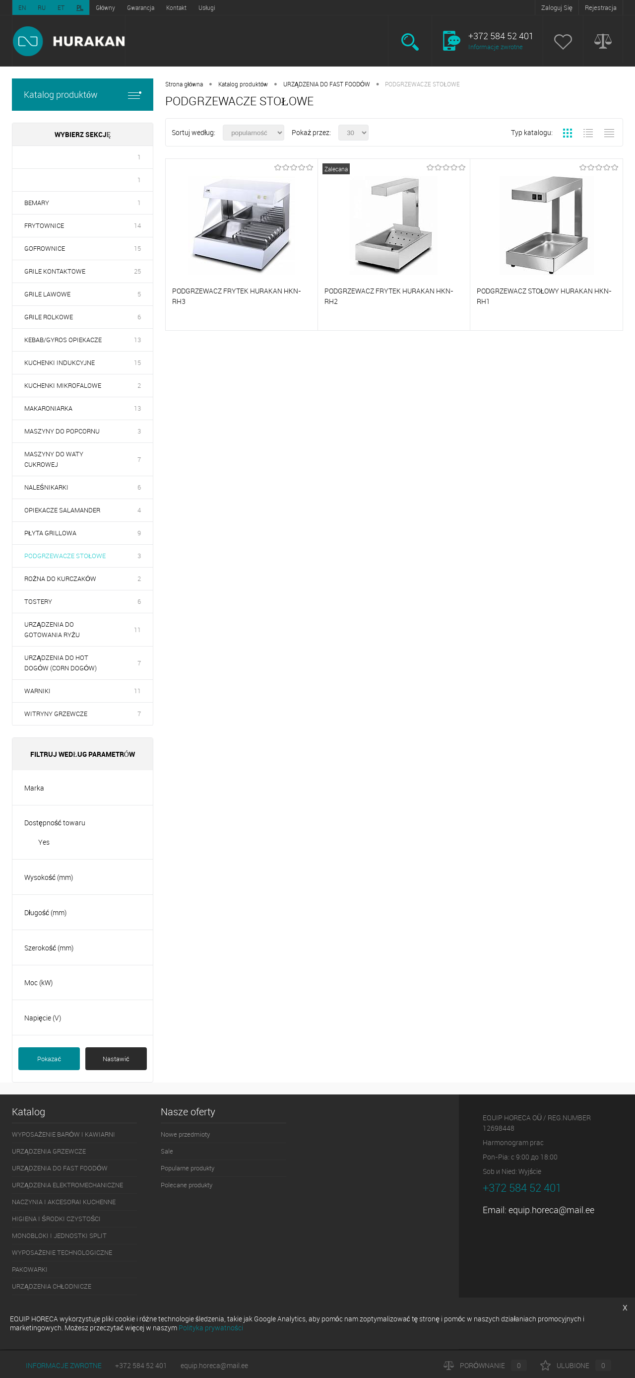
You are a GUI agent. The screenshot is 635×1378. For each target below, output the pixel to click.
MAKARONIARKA (48, 408)
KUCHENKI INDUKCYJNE (59, 362)
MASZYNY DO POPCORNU (62, 431)
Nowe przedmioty (185, 1134)
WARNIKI (37, 690)
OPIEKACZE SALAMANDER (62, 510)
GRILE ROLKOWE (48, 316)
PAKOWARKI (30, 1269)
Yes (44, 842)
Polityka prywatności (211, 1327)
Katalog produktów (82, 94)
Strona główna (184, 84)
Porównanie (485, 1365)
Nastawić (116, 1058)
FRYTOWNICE (44, 225)
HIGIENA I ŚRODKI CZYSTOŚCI (56, 1218)
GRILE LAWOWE (47, 294)
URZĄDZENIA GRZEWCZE (49, 1151)
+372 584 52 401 (141, 1365)
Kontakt (176, 7)
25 (137, 271)
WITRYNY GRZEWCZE (55, 713)
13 (137, 339)
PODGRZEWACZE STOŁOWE (65, 555)
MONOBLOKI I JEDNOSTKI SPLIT (59, 1235)
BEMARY (36, 202)
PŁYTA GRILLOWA (50, 532)
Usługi (206, 7)
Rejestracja (601, 7)
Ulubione (575, 1365)
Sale (167, 1151)
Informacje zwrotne (495, 46)
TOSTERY (38, 601)
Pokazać (49, 1058)
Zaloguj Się (556, 7)
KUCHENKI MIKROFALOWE (62, 385)
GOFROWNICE (44, 248)
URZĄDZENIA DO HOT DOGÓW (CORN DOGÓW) (60, 662)
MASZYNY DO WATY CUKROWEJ (53, 459)
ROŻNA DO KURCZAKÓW (60, 578)
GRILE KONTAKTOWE (54, 271)
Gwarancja (140, 7)
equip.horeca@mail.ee (551, 1210)
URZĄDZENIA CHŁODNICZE (51, 1286)
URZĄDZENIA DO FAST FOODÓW (326, 84)
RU (42, 7)
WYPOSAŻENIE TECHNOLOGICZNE (62, 1252)
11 (137, 629)
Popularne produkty (187, 1167)
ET (61, 7)
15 (137, 248)
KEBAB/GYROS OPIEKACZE (63, 339)
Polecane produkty (186, 1184)
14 (137, 225)
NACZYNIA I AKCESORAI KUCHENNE (64, 1201)
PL (79, 7)
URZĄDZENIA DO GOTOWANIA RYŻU (52, 629)
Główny (105, 7)
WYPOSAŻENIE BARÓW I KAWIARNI (63, 1134)
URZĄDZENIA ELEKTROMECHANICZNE (67, 1184)
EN (22, 7)
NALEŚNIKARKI (46, 487)
